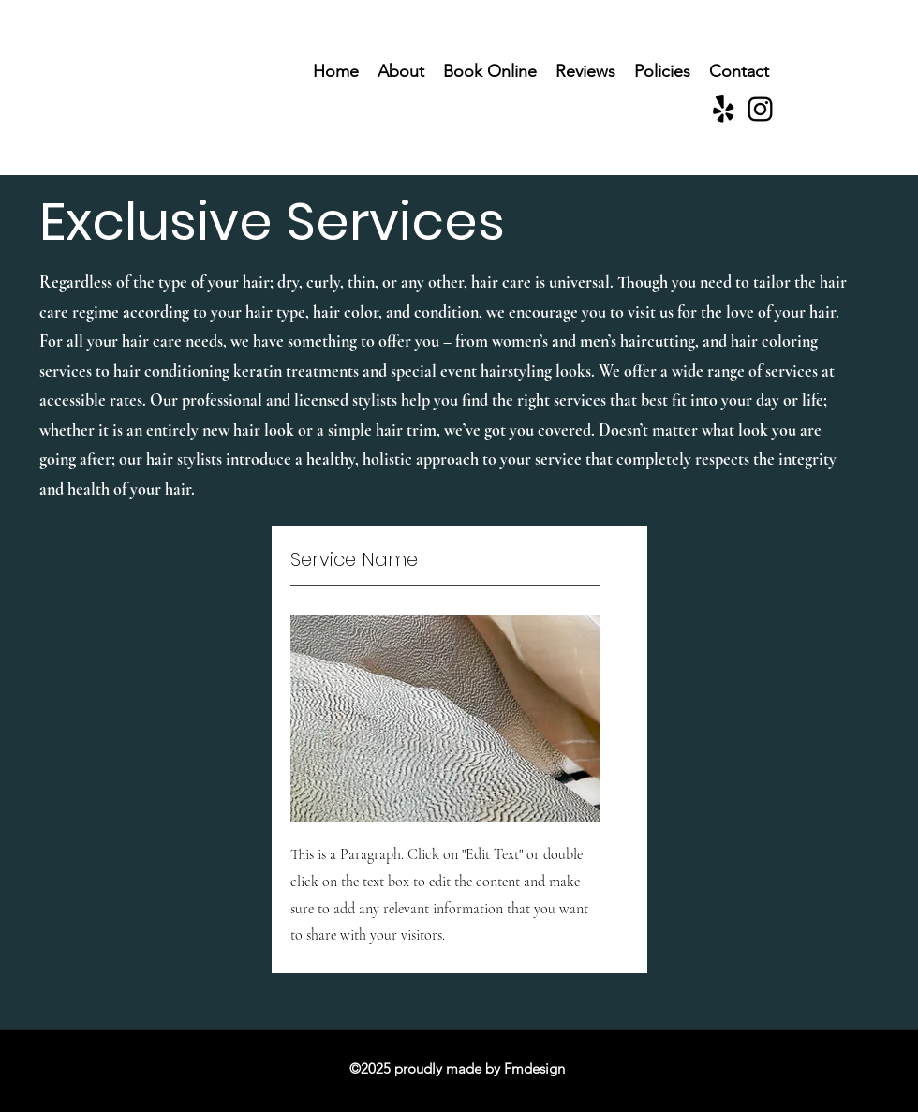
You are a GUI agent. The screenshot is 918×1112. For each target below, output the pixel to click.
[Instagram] (760, 109)
